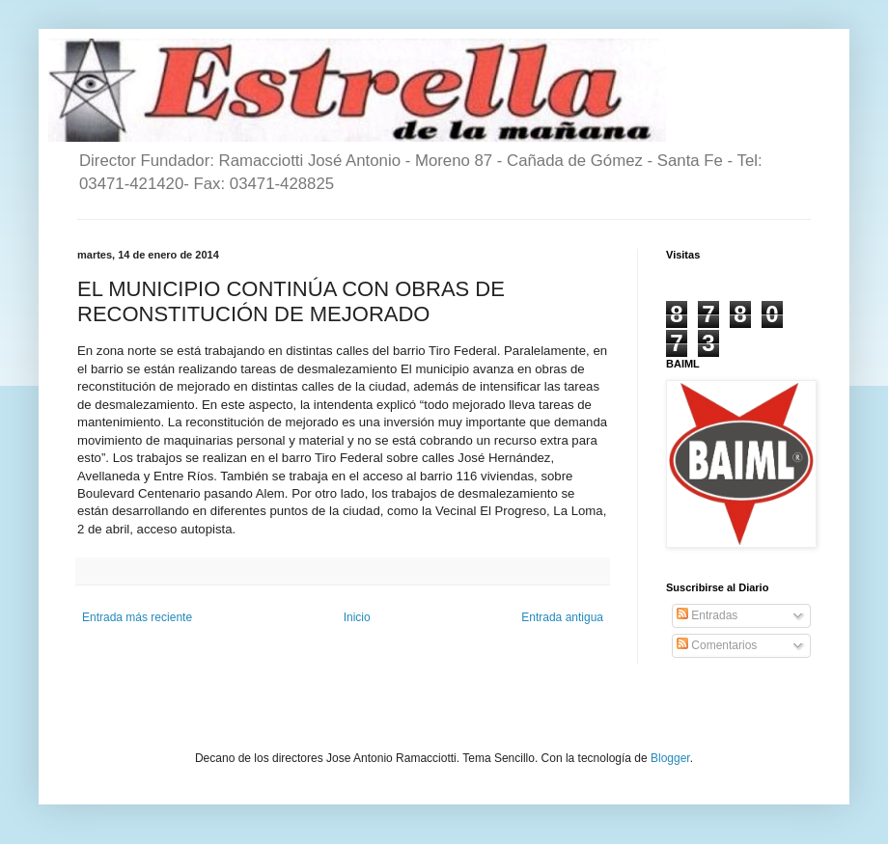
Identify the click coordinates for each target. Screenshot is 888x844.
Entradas (707, 615)
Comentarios (717, 645)
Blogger (670, 758)
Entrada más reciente (137, 617)
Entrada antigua (562, 617)
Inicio (357, 617)
